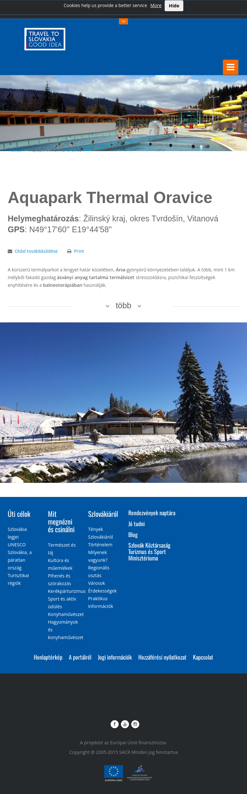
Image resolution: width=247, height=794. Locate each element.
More (155, 5)
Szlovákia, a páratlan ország (20, 560)
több (124, 305)
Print (79, 251)
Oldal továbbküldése (36, 251)
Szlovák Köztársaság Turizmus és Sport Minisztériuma (149, 551)
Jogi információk (115, 657)
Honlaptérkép (48, 657)
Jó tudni (136, 523)
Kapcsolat (203, 657)
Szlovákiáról (103, 513)
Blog (133, 534)
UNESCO (17, 545)
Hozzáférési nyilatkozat (162, 657)
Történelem (100, 545)
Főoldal (15, 150)
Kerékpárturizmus (67, 591)
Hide (174, 6)
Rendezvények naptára (151, 512)
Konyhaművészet (66, 614)
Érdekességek (102, 591)
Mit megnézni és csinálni (61, 521)
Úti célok (19, 513)
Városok (96, 583)
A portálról (80, 657)
